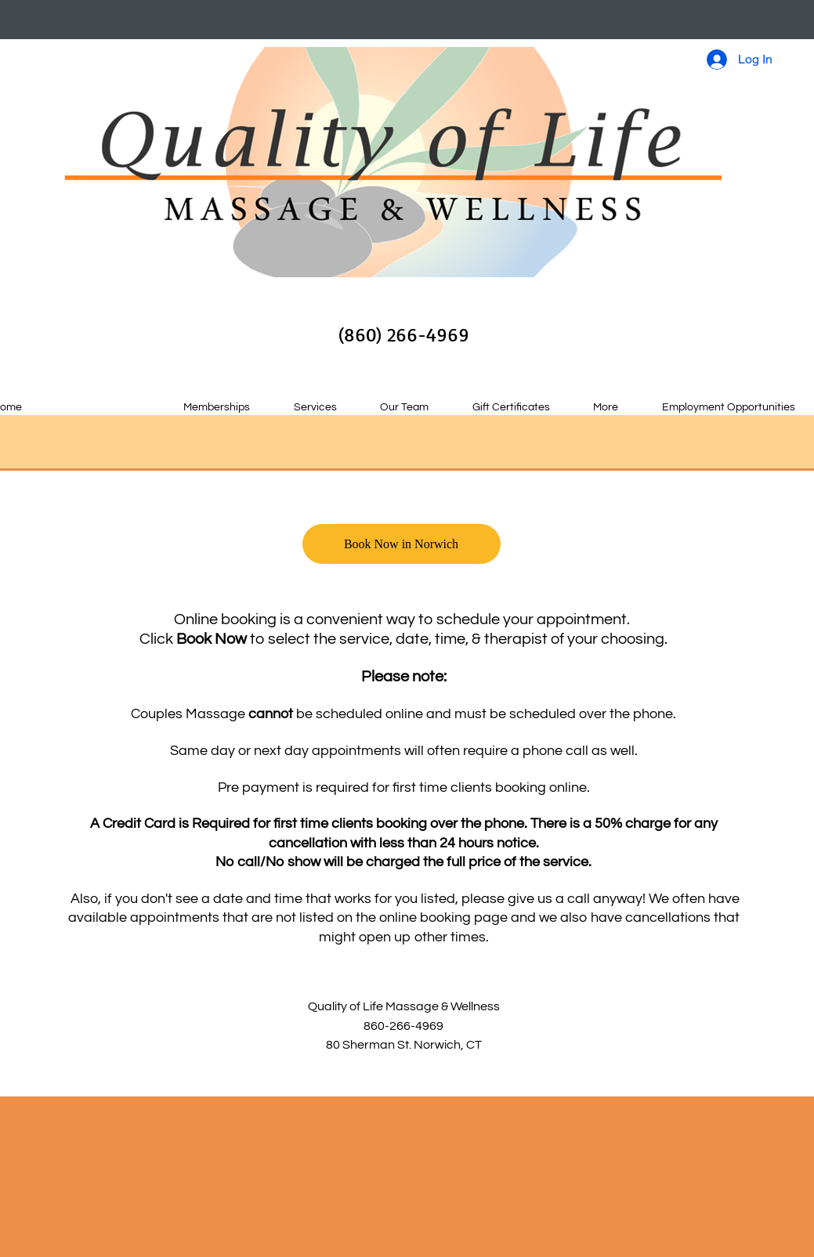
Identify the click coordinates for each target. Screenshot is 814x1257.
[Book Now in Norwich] (401, 544)
